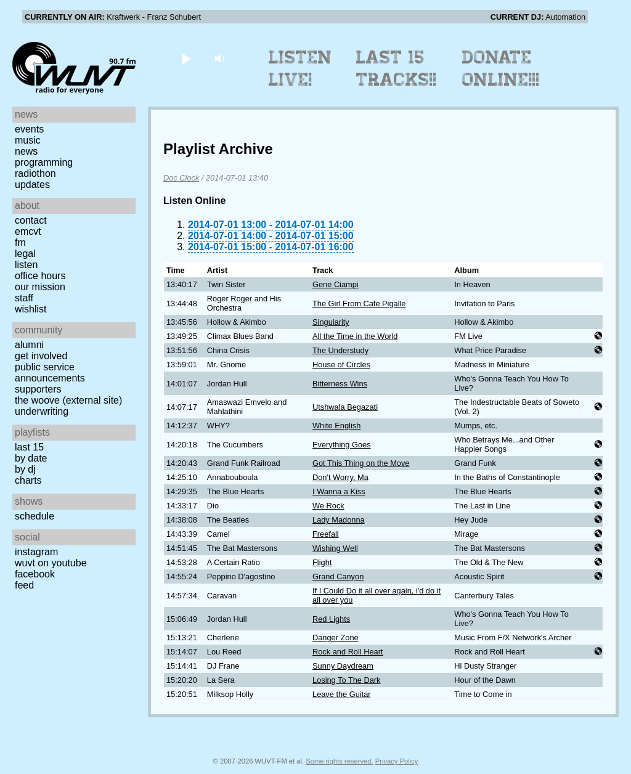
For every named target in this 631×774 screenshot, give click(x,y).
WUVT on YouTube (51, 563)
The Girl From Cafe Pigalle (358, 303)
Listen (26, 264)
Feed (24, 585)
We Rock (328, 505)
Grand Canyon (338, 576)
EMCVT (28, 231)
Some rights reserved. (339, 761)
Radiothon (35, 173)
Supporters (38, 389)
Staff (24, 298)
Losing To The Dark (346, 680)
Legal (25, 253)
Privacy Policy (396, 761)
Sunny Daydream (342, 665)
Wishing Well (335, 548)
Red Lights (331, 619)
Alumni (29, 345)
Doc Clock (181, 177)
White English (336, 425)
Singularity (330, 322)
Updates (32, 184)
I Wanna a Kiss (338, 491)
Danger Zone (335, 637)
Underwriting (41, 411)
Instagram (36, 552)
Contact (31, 220)
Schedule (34, 516)
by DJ (25, 469)
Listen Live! (300, 68)
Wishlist (31, 309)
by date (31, 458)
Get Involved (41, 356)
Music (28, 140)
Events (29, 129)
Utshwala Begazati (345, 407)
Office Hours (40, 276)
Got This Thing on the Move (360, 463)
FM (20, 242)
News (26, 151)
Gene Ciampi (335, 284)
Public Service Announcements (50, 372)
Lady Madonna (338, 519)
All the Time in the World (354, 336)
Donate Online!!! (501, 68)
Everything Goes (341, 444)
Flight (322, 562)
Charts (28, 480)
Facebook (35, 574)
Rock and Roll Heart (347, 651)
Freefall (325, 534)
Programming (44, 162)
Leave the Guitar (341, 694)
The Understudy (340, 350)
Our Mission (40, 287)
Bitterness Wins (339, 383)
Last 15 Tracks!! (396, 68)
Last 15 (29, 447)
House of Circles (341, 364)
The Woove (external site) (68, 400)
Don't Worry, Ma (340, 477)
